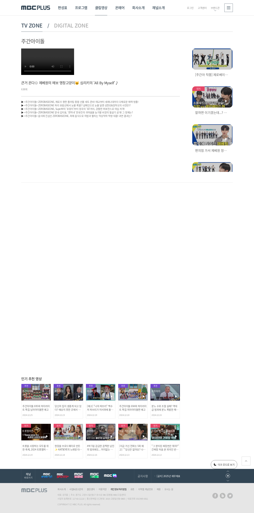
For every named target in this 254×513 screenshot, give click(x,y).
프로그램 (81, 7)
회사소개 (138, 7)
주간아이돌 (33, 41)
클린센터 (91, 489)
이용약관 (103, 489)
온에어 (120, 7)
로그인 (190, 8)
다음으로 (228, 480)
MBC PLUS (35, 8)
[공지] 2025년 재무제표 (168, 476)
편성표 (62, 7)
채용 (159, 489)
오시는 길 (168, 489)
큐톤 (132, 489)
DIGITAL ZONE (71, 25)
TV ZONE (32, 25)
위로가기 (246, 461)
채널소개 (158, 7)
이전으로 (228, 471)
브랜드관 (215, 8)
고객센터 (202, 8)
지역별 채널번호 (145, 489)
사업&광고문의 (76, 489)
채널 (28, 475)
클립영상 (101, 7)
